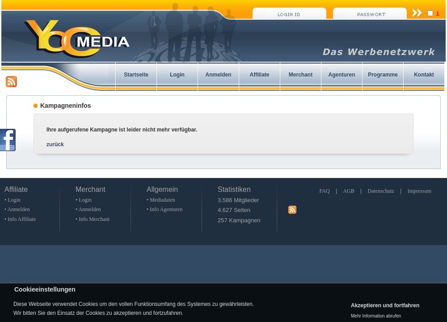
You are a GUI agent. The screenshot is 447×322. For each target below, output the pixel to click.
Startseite (136, 75)
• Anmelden (17, 209)
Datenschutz (381, 191)
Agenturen (342, 75)
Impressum (419, 191)
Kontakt (424, 75)
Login (177, 75)
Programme (383, 75)
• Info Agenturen (164, 209)
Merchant (300, 75)
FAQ (324, 191)
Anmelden (218, 75)
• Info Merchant (93, 219)
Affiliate (259, 75)
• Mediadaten (161, 200)
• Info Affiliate (20, 219)
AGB (348, 191)
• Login (12, 200)
